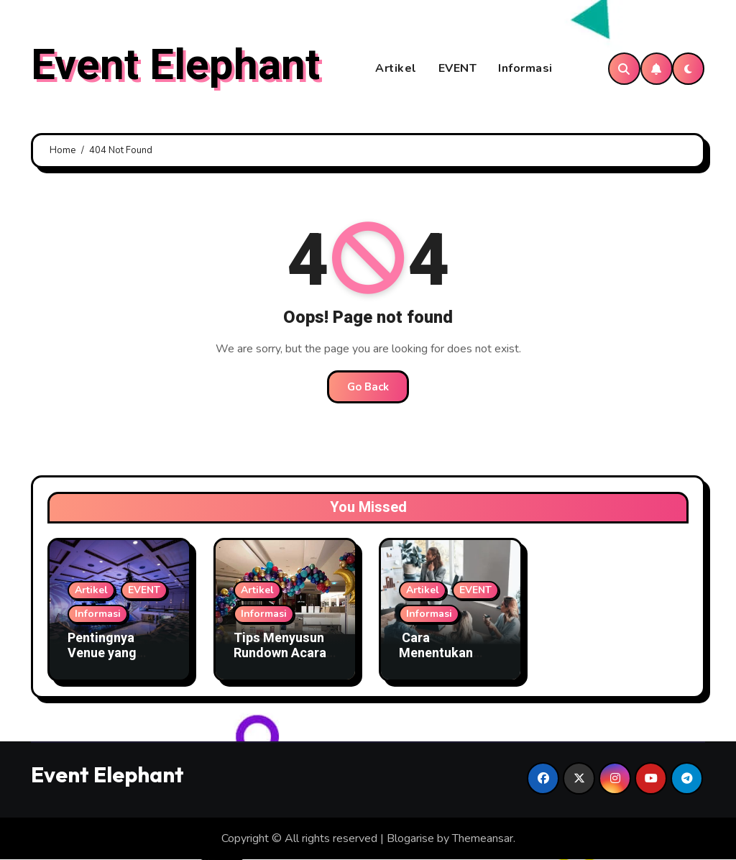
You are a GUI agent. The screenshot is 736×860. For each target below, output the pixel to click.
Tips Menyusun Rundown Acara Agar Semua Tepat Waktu (280, 661)
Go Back (368, 387)
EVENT (457, 69)
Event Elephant (175, 65)
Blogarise (410, 839)
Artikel (396, 69)
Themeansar (482, 839)
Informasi (525, 69)
